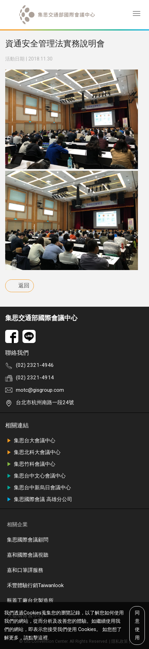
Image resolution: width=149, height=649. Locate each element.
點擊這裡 (38, 637)
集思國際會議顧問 (27, 540)
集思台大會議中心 (30, 440)
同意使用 (137, 625)
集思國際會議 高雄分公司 (38, 499)
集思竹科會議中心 (30, 464)
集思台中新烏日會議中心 (38, 487)
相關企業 (17, 524)
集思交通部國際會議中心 (41, 318)
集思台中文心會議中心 (35, 476)
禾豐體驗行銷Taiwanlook (35, 585)
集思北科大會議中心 (32, 452)
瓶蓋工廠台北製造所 (30, 600)
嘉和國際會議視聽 (27, 555)
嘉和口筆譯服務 (25, 570)
